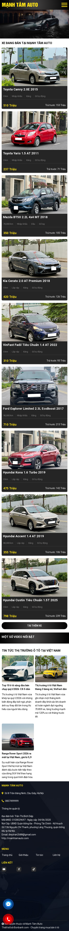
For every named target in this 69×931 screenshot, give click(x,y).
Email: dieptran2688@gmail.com (19, 834)
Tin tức (39, 855)
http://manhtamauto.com (15, 838)
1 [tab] (33, 33)
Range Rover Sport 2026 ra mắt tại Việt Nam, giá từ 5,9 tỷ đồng (16, 757)
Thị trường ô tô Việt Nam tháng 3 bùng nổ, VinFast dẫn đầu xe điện (51, 689)
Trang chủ (7, 855)
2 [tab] (36, 33)
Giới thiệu (23, 855)
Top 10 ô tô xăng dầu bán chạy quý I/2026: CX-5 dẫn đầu (16, 689)
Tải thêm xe (34, 625)
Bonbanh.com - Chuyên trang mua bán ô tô (36, 927)
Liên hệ (56, 855)
